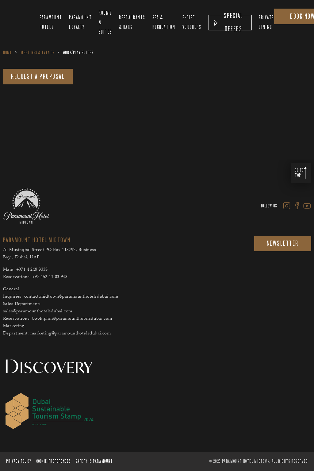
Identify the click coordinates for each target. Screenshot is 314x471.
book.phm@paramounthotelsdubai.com (72, 319)
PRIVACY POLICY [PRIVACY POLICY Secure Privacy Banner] (18, 461)
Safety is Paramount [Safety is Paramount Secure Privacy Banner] (94, 461)
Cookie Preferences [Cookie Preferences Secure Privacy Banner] (53, 461)
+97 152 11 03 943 (49, 277)
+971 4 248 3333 (32, 270)
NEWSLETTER (283, 243)
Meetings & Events (37, 52)
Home (7, 52)
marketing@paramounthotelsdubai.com (70, 333)
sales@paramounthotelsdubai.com (37, 311)
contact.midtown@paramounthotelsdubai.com (71, 297)
